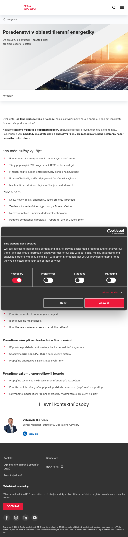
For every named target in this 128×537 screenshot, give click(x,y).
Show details (110, 292)
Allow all (104, 302)
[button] (30, 433)
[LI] (25, 518)
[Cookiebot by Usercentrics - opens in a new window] (109, 231)
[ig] (16, 518)
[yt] (35, 518)
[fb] (7, 518)
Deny (63, 302)
